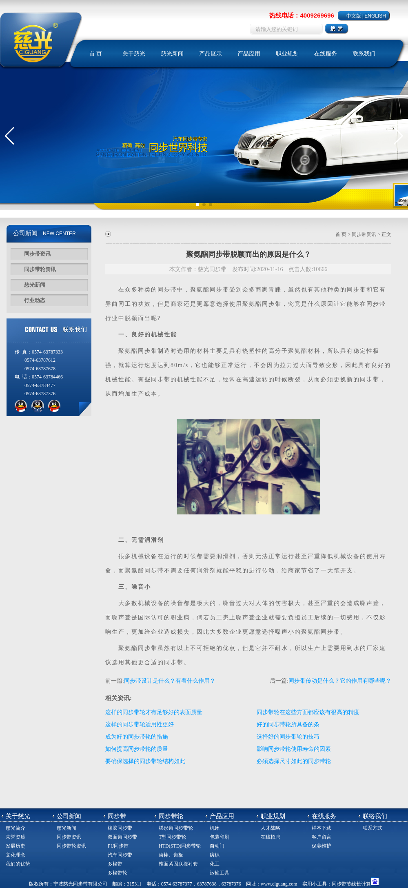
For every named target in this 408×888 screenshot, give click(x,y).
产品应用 (248, 54)
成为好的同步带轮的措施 (136, 737)
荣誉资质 (15, 837)
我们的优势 (18, 864)
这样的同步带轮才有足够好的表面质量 (153, 712)
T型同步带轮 (172, 837)
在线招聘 (270, 837)
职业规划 (287, 54)
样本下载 (321, 828)
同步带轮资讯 (40, 269)
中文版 (353, 16)
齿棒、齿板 (171, 855)
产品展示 (210, 54)
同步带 (167, 290)
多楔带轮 (117, 873)
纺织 (215, 855)
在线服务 (325, 54)
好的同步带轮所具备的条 (288, 724)
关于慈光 (133, 54)
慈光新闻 (172, 54)
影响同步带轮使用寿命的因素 (294, 749)
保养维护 (321, 846)
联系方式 (372, 828)
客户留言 (321, 837)
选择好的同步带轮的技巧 (288, 737)
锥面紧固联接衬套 (178, 864)
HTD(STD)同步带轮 (180, 846)
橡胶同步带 (120, 828)
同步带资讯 (37, 254)
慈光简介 (15, 828)
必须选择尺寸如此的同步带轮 (294, 761)
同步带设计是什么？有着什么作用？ (169, 681)
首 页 (95, 54)
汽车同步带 (120, 855)
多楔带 (115, 864)
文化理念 (15, 855)
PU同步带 (118, 846)
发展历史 (15, 846)
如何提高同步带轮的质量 (136, 749)
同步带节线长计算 (351, 884)
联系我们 (364, 54)
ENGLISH (375, 16)
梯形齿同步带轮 (176, 828)
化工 (215, 864)
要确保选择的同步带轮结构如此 (145, 761)
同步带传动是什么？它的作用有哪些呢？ (339, 681)
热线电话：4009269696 (301, 15)
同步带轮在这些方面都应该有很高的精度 (308, 712)
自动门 (217, 846)
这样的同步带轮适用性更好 (139, 724)
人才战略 (270, 828)
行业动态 (34, 300)
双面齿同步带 (122, 837)
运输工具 (219, 873)
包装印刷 (219, 837)
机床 (215, 828)
